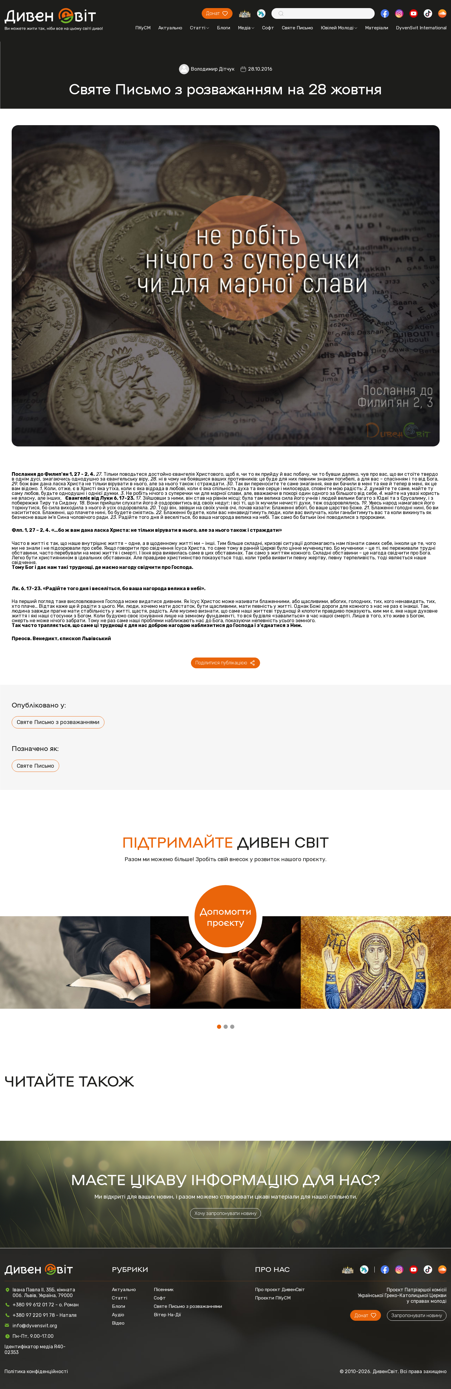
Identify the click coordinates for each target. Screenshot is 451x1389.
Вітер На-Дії (167, 1314)
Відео (118, 1323)
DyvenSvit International (421, 28)
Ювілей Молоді (339, 28)
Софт (268, 28)
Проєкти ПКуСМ (273, 1298)
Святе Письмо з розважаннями (58, 722)
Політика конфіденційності (36, 1371)
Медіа (246, 28)
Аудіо (118, 1314)
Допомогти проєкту (225, 916)
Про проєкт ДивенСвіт (280, 1289)
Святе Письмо (297, 28)
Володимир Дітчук (212, 69)
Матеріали (376, 28)
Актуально (170, 28)
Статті (199, 28)
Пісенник (164, 1289)
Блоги (223, 28)
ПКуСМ (143, 28)
